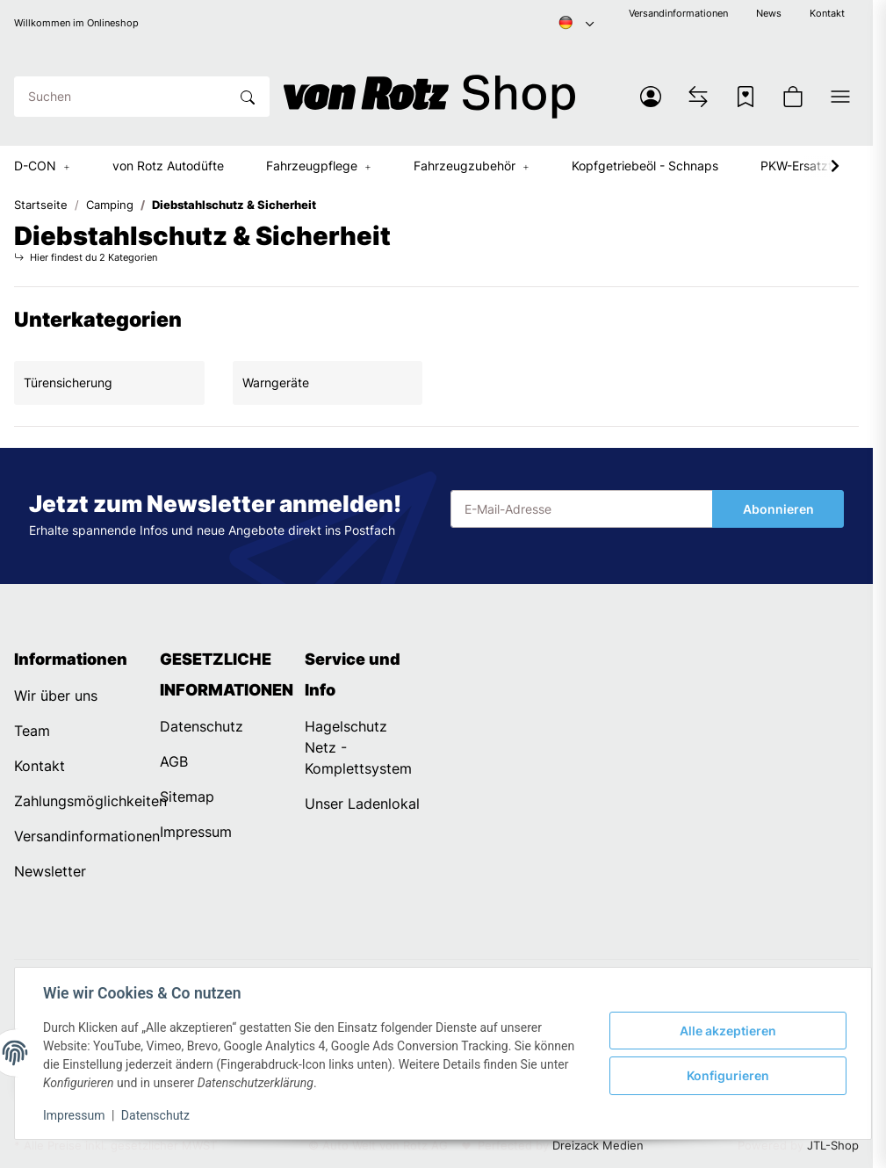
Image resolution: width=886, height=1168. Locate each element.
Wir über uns (55, 695)
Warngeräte (275, 382)
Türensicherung (68, 382)
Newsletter (50, 871)
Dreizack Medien (598, 1145)
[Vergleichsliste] (698, 96)
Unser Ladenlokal (362, 803)
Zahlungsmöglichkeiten (90, 801)
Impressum (73, 1115)
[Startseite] (430, 97)
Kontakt (827, 13)
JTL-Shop (833, 1145)
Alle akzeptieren (728, 1030)
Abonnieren (778, 508)
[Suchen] (121, 96)
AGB (174, 761)
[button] (650, 96)
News (769, 13)
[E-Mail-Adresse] (581, 509)
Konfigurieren (728, 1075)
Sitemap (187, 796)
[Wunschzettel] (745, 96)
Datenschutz (155, 1115)
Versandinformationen (678, 13)
